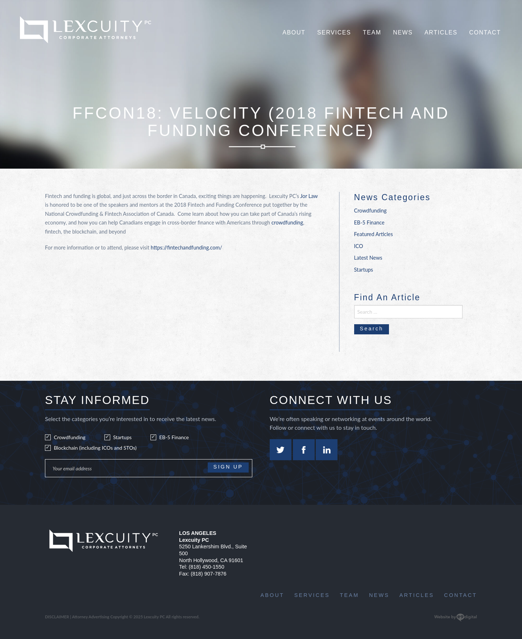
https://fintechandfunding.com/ (186, 247)
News (403, 32)
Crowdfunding (370, 210)
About (293, 32)
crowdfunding (287, 222)
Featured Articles (373, 234)
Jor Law (309, 196)
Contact (485, 32)
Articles (440, 32)
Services (334, 32)
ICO (358, 246)
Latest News (368, 258)
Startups (363, 270)
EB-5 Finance (369, 222)
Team (372, 32)
